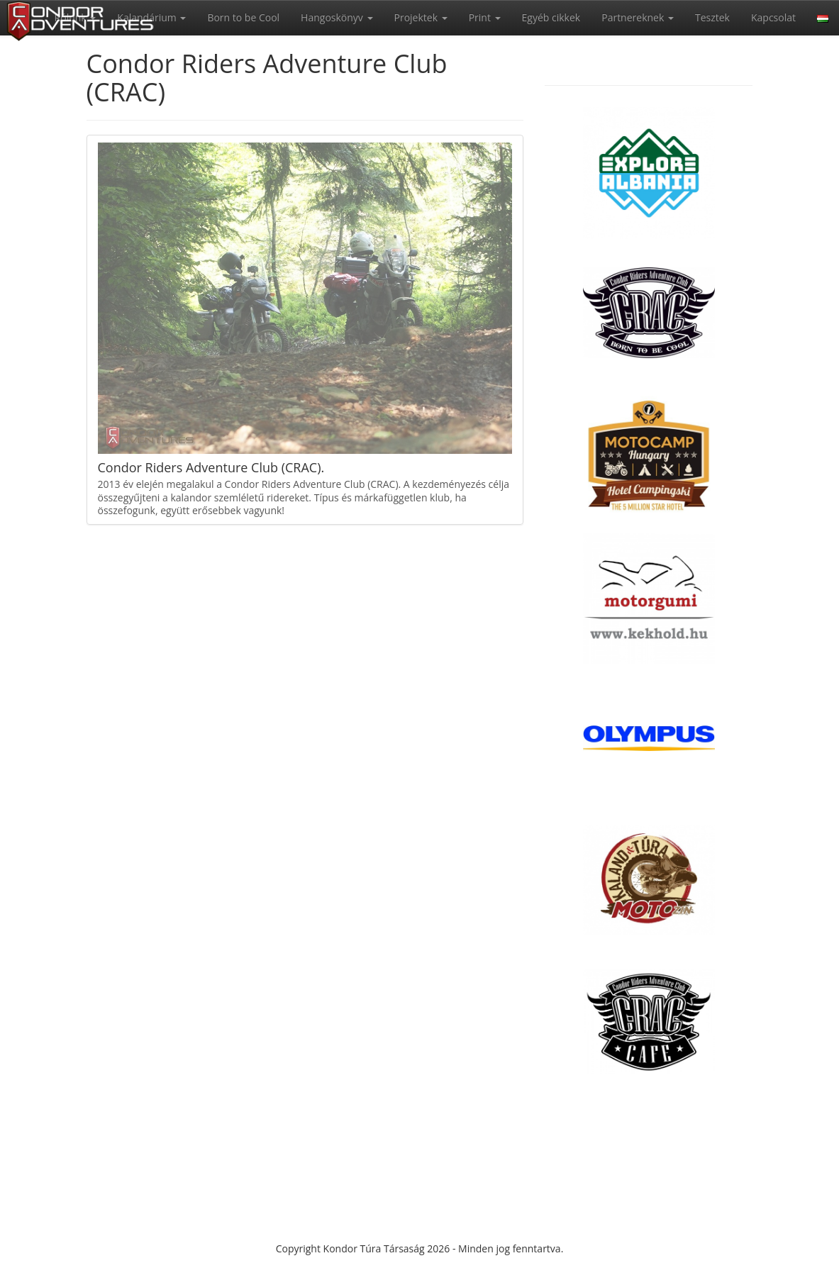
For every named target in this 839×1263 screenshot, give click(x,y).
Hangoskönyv (336, 17)
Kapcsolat (773, 17)
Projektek (421, 17)
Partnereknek (637, 17)
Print (485, 17)
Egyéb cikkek (551, 17)
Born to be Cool (243, 17)
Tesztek (712, 17)
